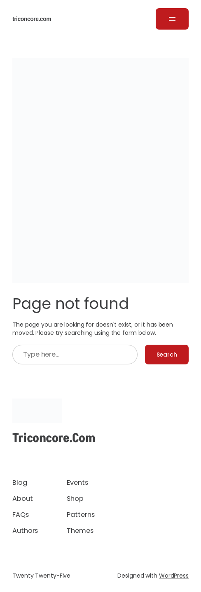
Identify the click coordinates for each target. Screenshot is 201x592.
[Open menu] (172, 19)
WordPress (174, 575)
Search (167, 354)
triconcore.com (31, 19)
